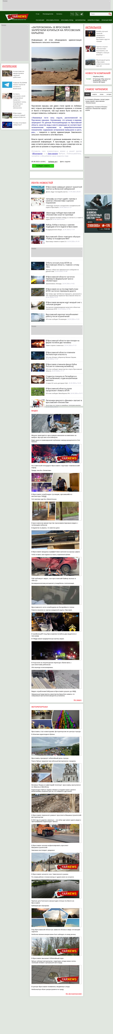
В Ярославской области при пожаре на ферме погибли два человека (62, 342)
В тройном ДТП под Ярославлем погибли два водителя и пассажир (53, 635)
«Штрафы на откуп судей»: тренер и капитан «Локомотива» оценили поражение (61, 201)
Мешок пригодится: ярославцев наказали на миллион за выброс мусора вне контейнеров (53, 436)
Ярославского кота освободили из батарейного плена (52, 607)
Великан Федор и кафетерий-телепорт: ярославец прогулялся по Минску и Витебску (56, 786)
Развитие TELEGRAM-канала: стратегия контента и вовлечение (20, 86)
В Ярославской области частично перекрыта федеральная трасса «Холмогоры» (60, 279)
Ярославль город (67, 20)
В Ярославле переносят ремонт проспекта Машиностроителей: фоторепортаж (56, 816)
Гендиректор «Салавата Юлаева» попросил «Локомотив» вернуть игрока (96, 108)
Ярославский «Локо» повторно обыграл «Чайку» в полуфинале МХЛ (63, 238)
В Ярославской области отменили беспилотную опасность (60, 353)
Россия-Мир (40, 20)
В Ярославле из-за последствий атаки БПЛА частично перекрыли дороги (62, 290)
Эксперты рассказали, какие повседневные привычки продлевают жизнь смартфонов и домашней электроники (19, 101)
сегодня (108, 94)
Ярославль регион (52, 20)
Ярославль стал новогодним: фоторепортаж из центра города (56, 731)
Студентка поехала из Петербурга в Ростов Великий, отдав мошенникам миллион (61, 378)
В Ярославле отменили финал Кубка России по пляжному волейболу (61, 365)
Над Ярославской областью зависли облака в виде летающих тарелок (55, 931)
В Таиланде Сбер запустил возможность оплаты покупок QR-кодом (101, 80)
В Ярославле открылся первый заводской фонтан (19, 115)
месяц (87, 94)
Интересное (9, 66)
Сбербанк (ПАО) (98, 76)
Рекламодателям (48, 14)
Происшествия (107, 20)
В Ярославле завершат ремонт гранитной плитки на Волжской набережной (64, 188)
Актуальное (93, 27)
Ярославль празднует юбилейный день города (49, 758)
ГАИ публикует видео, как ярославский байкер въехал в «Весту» (53, 579)
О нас (37, 14)
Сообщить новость (43, 166)
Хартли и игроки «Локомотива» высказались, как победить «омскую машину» (102, 51)
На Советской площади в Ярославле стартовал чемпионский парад (55, 467)
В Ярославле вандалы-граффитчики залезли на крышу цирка (55, 552)
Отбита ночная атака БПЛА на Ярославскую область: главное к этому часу (62, 265)
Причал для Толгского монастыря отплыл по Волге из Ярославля (52, 902)
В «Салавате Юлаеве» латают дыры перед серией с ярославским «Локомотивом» (97, 101)
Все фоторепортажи (74, 994)
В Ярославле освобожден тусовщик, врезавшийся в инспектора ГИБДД (51, 495)
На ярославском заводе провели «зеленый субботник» (18, 74)
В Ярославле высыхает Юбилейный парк (47, 958)
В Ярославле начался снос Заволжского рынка (49, 874)
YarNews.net (52, 161)
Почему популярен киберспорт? (19, 124)
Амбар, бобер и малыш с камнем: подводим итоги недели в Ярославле (62, 226)
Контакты (59, 14)
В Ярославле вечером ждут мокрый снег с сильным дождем (64, 303)
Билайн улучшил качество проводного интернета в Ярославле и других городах (103, 36)
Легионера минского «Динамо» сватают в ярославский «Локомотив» (64, 401)
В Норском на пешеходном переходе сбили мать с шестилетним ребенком (51, 664)
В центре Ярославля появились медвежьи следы (50, 986)
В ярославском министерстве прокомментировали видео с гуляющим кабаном (54, 524)
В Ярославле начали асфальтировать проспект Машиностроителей (49, 846)
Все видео (78, 700)
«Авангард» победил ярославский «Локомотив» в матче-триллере (60, 214)
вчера (101, 94)
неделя (94, 94)
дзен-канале (53, 154)
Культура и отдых (93, 20)
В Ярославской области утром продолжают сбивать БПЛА (59, 389)
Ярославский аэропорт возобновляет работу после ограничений (62, 315)
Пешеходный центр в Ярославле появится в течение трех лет (103, 63)
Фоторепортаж (80, 20)
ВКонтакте (37, 154)
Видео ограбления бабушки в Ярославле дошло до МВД (53, 691)
